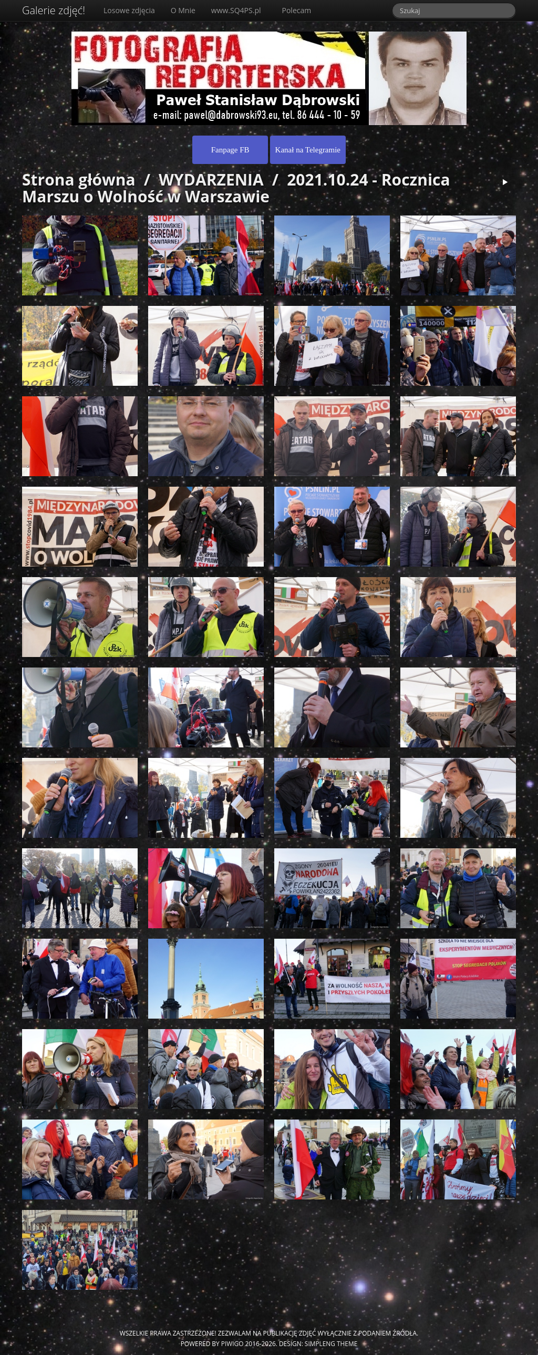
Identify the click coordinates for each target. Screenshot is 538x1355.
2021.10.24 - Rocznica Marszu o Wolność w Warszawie (236, 188)
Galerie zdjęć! (53, 10)
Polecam (297, 10)
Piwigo (232, 1343)
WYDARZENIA (211, 179)
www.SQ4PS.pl (236, 10)
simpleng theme (331, 1343)
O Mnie (183, 10)
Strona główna (79, 179)
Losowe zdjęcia (129, 10)
